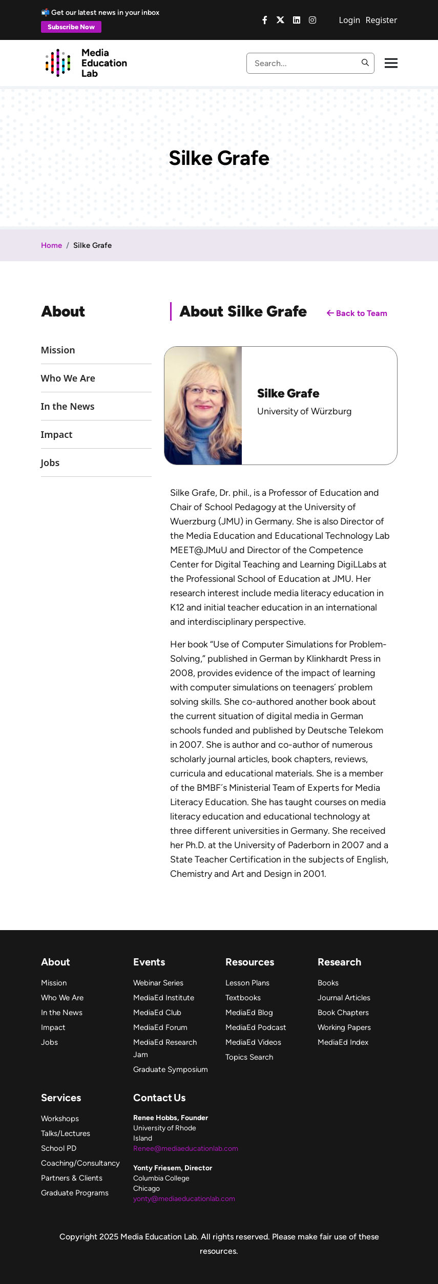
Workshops (60, 1118)
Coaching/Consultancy (80, 1163)
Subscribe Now (71, 27)
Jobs (50, 462)
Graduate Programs (75, 1192)
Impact (57, 434)
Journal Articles (344, 997)
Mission (58, 350)
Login (350, 20)
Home (51, 245)
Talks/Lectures (65, 1133)
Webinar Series (158, 982)
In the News (68, 406)
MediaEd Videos (253, 1042)
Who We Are (68, 378)
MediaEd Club (157, 1012)
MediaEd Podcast (255, 1027)
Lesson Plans (247, 982)
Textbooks (243, 997)
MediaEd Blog (249, 1012)
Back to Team (357, 313)
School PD (58, 1148)
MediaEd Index (343, 1042)
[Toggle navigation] (391, 63)
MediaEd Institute (163, 997)
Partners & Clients (71, 1178)
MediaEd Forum (160, 1027)
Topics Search (249, 1057)
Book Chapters (343, 1012)
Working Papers (344, 1027)
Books (328, 982)
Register (381, 20)
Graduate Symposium (170, 1069)
